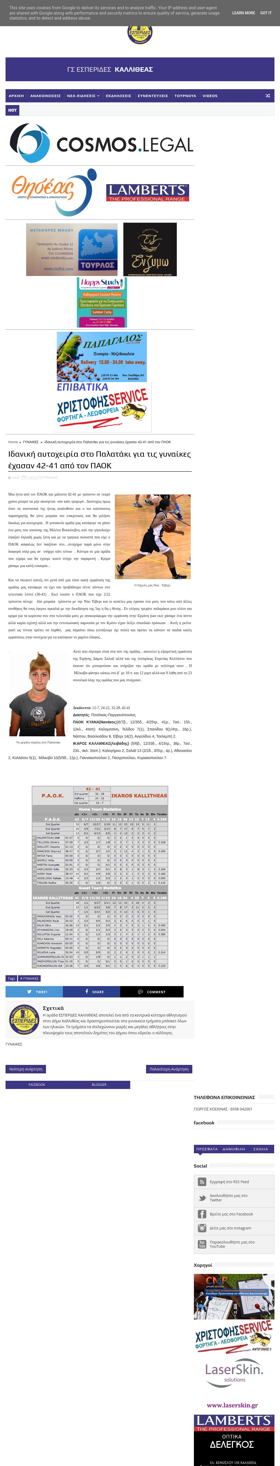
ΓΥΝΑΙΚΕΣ (30, 439)
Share (77, 1003)
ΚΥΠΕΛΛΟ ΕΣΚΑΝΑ (254, 1259)
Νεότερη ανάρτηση (25, 1087)
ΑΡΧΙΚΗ (16, 96)
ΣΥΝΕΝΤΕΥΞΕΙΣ (153, 96)
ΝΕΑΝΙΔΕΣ (220, 1268)
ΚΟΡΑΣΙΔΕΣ (239, 1250)
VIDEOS (210, 96)
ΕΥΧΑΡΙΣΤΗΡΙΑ (209, 1250)
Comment (123, 1003)
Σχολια (261, 176)
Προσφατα (207, 176)
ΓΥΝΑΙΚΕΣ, (51, 474)
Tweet (31, 1003)
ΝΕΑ (200, 1268)
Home (13, 439)
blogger (96, 1103)
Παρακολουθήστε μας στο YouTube (232, 271)
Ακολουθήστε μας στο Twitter (229, 224)
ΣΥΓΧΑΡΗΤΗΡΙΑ (210, 1276)
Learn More (243, 13)
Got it (266, 13)
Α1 (232, 1224)
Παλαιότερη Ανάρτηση (163, 1087)
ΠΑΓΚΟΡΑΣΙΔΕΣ (248, 1268)
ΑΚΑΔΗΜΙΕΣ (252, 1224)
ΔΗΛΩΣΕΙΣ (205, 1241)
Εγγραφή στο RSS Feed (229, 208)
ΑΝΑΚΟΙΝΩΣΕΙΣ (45, 96)
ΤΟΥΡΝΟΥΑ (185, 96)
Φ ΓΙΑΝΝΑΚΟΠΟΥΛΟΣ (215, 1303)
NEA (200, 1224)
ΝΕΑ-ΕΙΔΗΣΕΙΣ (81, 96)
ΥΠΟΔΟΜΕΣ (232, 1294)
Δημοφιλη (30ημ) (234, 177)
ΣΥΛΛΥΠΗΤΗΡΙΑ (243, 1276)
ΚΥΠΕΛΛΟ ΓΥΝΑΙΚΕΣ (214, 1259)
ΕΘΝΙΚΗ (228, 1241)
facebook (35, 1103)
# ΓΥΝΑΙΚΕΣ (29, 989)
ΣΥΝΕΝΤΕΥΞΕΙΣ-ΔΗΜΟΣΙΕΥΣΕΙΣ (224, 1285)
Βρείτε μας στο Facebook (231, 240)
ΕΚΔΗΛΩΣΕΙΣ (118, 96)
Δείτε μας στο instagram (230, 254)
